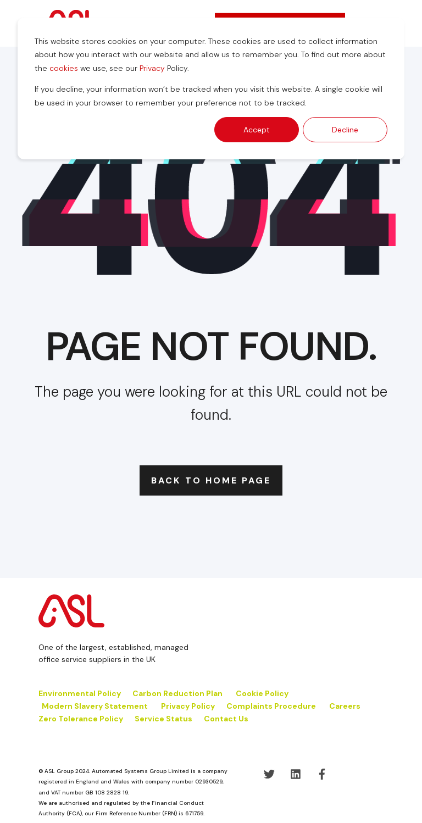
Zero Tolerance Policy (80, 719)
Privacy (152, 68)
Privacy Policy (188, 706)
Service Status (163, 719)
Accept (256, 130)
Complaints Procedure (271, 706)
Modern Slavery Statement (94, 706)
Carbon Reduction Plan (177, 693)
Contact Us (226, 719)
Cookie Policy (263, 693)
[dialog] (211, 88)
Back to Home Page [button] (211, 480)
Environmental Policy (79, 693)
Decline (345, 130)
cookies (63, 68)
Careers (344, 706)
